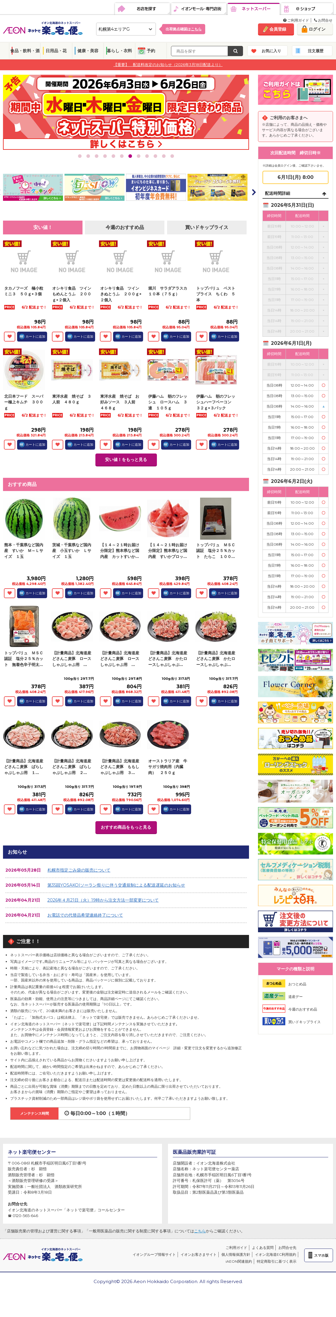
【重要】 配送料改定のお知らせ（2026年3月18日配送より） (168, 64)
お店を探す (142, 9)
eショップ (307, 9)
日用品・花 (56, 50)
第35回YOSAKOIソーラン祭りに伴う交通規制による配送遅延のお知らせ (116, 885)
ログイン (317, 29)
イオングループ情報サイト (154, 1254)
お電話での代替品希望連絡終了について (85, 915)
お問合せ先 (287, 1247)
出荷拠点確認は (184, 29)
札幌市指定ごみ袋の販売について (78, 870)
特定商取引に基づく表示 (276, 1261)
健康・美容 (87, 50)
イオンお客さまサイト (199, 1254)
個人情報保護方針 (235, 1254)
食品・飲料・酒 (25, 50)
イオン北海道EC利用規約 (275, 1254)
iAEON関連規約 (239, 1261)
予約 (151, 50)
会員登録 (277, 29)
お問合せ (323, 20)
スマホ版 (321, 1255)
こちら (200, 1230)
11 (164, 156)
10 (155, 156)
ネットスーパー (254, 9)
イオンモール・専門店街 (198, 9)
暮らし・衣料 (119, 50)
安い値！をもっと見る (126, 459)
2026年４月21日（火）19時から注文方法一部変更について (103, 900)
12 (172, 156)
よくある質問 (263, 1247)
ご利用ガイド (296, 20)
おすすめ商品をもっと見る (126, 827)
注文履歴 (315, 50)
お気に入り (271, 50)
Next (253, 192)
